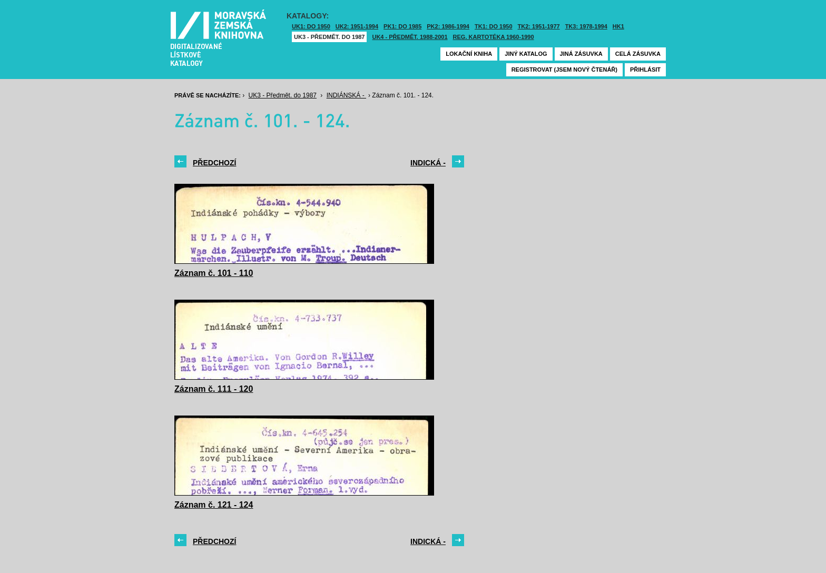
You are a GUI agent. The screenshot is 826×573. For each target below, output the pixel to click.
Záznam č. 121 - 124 (213, 504)
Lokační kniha (469, 54)
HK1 (618, 26)
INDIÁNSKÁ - (346, 95)
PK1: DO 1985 (402, 26)
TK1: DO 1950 (494, 26)
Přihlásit (645, 69)
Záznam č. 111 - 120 (213, 388)
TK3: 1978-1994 (586, 26)
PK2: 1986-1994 (448, 26)
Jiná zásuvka (581, 54)
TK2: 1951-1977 (539, 26)
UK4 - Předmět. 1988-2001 (409, 37)
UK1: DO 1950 (311, 26)
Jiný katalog (526, 54)
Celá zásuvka (638, 54)
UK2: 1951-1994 (357, 26)
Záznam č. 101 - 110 (213, 273)
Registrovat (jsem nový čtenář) (564, 69)
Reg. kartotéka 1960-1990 (493, 37)
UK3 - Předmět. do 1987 (329, 37)
